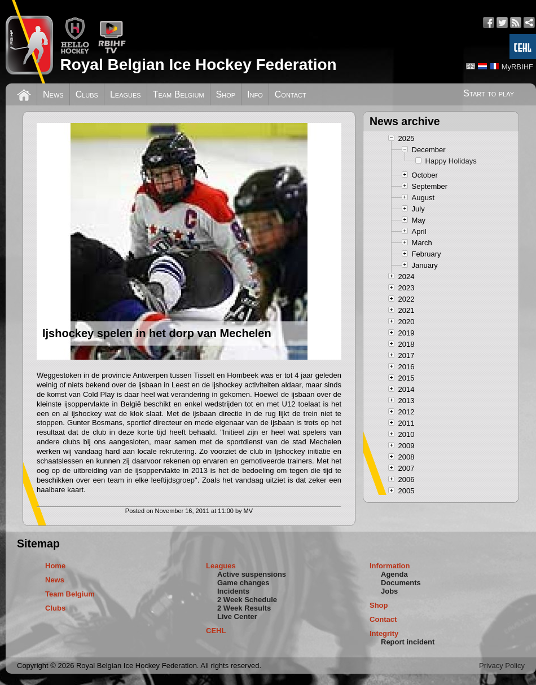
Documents (401, 582)
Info (255, 94)
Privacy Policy (502, 665)
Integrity (384, 633)
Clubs (87, 94)
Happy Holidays (451, 161)
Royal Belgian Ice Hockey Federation (198, 64)
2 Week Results (244, 608)
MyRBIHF (517, 67)
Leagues (125, 94)
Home (55, 566)
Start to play (488, 93)
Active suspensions (251, 574)
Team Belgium (178, 94)
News (53, 94)
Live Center (237, 616)
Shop (226, 94)
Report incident (407, 642)
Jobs (389, 591)
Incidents (233, 591)
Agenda (394, 574)
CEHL (216, 630)
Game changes (243, 582)
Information (390, 566)
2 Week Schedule (247, 599)
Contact (290, 94)
